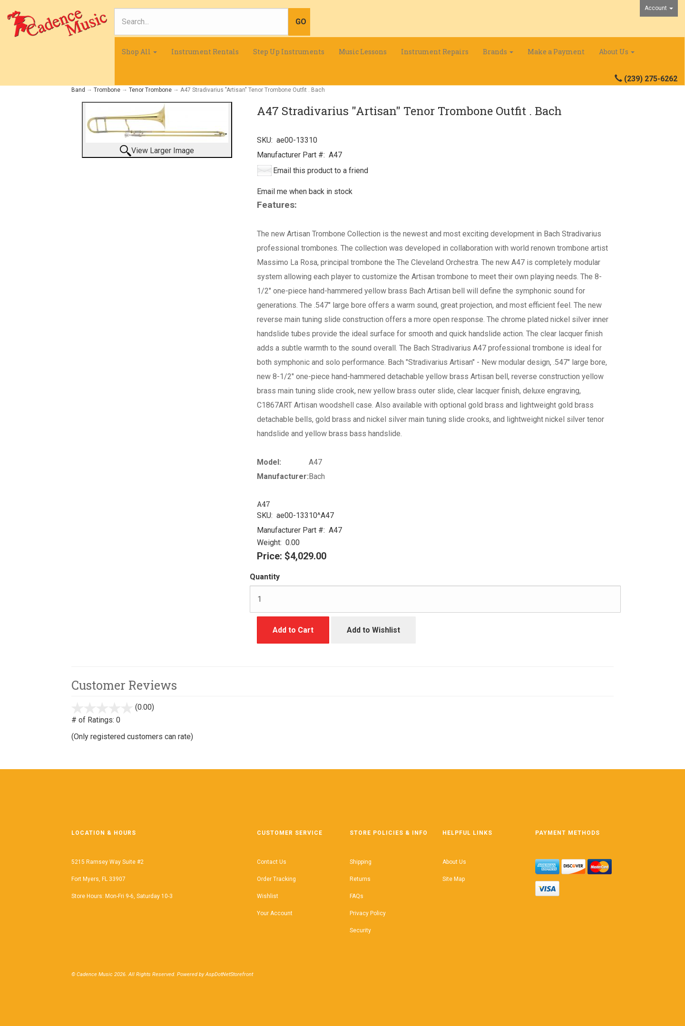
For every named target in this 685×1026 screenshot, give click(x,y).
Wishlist (267, 896)
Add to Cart (293, 630)
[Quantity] (435, 599)
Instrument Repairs (435, 51)
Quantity (265, 576)
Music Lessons (363, 51)
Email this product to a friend (320, 170)
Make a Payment (556, 51)
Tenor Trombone (150, 90)
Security (360, 930)
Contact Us (271, 862)
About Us (617, 51)
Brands (498, 51)
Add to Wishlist (373, 630)
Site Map (453, 879)
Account (659, 8)
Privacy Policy (368, 913)
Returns (360, 879)
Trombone (107, 90)
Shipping (361, 862)
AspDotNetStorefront (229, 974)
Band (78, 90)
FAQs (356, 896)
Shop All (139, 51)
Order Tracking (276, 879)
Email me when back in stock (304, 191)
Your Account (275, 913)
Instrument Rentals (205, 51)
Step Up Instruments (288, 51)
